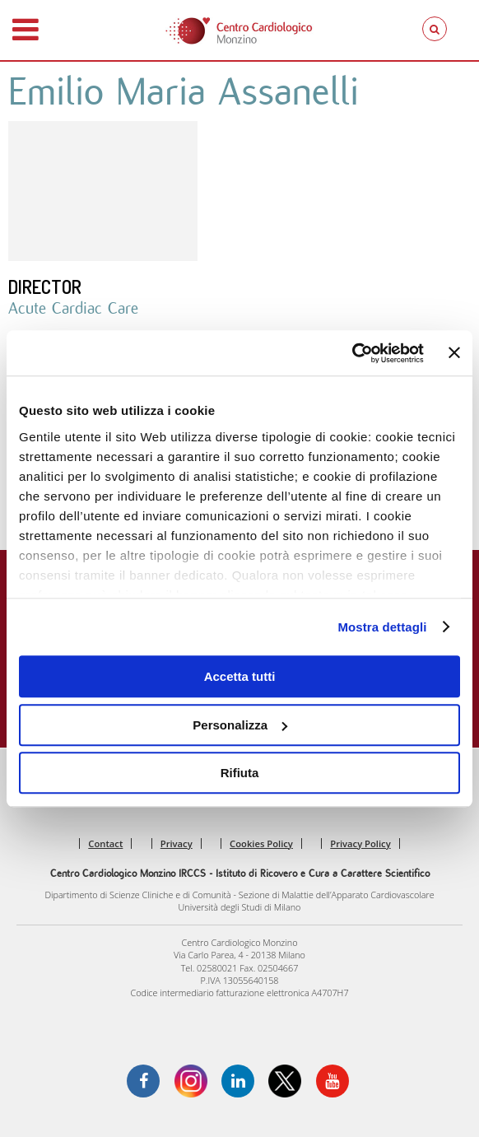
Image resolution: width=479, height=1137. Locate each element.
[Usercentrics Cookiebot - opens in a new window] (352, 353)
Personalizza (240, 725)
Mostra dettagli (381, 627)
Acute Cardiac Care (73, 308)
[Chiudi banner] (454, 353)
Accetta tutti (240, 676)
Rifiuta (240, 773)
